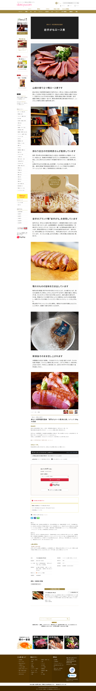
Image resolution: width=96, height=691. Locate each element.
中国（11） (20, 179)
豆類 (32, 674)
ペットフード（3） (21, 190)
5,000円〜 (19, 216)
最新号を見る (22, 33)
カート (76, 5)
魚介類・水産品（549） (22, 120)
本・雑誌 (43, 674)
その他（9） (20, 156)
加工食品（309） (21, 129)
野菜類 (32, 666)
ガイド (70, 5)
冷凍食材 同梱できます (35, 584)
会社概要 (55, 659)
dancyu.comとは (22, 663)
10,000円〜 (20, 220)
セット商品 (43, 666)
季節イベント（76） (21, 188)
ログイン (62, 5)
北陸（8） (19, 176)
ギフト (29, 8)
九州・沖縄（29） (21, 183)
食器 (42, 672)
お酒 (42, 661)
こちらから (45, 514)
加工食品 (43, 665)
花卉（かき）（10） (21, 158)
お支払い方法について (23, 668)
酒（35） (19, 138)
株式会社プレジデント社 (61, 684)
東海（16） (20, 172)
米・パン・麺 (33, 670)
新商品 (38, 8)
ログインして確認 (41, 572)
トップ (32, 412)
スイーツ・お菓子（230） (22, 134)
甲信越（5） (20, 170)
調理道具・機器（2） (21, 149)
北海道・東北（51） (21, 165)
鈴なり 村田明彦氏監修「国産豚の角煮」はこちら (41, 440)
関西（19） (20, 174)
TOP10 (47, 8)
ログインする (21, 661)
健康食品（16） (20, 140)
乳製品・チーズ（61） (22, 127)
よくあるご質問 (22, 666)
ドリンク (43, 663)
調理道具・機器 (44, 670)
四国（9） (19, 181)
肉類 (32, 661)
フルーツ (20, 11)
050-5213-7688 (69, 662)
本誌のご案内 (57, 8)
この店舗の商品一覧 (74, 592)
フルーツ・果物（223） (22, 116)
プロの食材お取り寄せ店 (41, 558)
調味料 (71, 11)
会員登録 (20, 659)
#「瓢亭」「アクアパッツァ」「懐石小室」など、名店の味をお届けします (53, 624)
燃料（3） (19, 145)
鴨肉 (39, 412)
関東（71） (20, 167)
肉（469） (20, 118)
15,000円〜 (20, 222)
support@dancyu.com (71, 661)
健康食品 (43, 668)
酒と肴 (47, 11)
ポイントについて (22, 672)
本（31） (19, 147)
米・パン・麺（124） (22, 111)
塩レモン (19, 204)
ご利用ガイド (21, 665)
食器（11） (20, 152)
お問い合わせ (21, 674)
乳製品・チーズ (34, 672)
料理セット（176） (21, 143)
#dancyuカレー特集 (64, 626)
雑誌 (77, 11)
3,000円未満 (20, 211)
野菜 (26, 11)
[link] (72, 676)
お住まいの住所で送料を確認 (71, 452)
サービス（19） (20, 154)
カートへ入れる (54, 480)
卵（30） (19, 125)
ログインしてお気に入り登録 (54, 490)
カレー (57, 11)
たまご (32, 663)
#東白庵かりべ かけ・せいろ (46, 626)
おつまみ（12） (20, 163)
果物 (32, 665)
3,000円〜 (19, 213)
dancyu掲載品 (65, 8)
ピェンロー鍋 (20, 202)
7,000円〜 (19, 218)
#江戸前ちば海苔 (56, 626)
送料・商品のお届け (22, 670)
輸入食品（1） (20, 185)
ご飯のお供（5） (21, 161)
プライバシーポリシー (58, 663)
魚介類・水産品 (34, 659)
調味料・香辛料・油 (45, 659)
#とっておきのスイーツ (72, 624)
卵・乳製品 (64, 11)
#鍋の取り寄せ (35, 624)
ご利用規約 (56, 661)
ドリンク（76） (20, 136)
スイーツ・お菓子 (34, 668)
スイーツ (40, 11)
